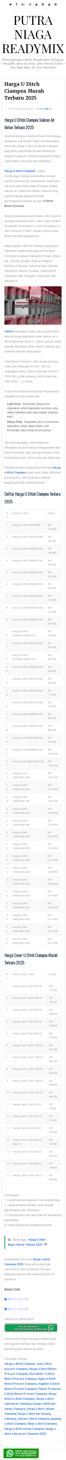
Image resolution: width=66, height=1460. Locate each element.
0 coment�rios (44, 109)
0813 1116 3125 (16, 1299)
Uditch (8, 331)
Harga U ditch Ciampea (19, 171)
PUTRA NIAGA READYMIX (33, 33)
